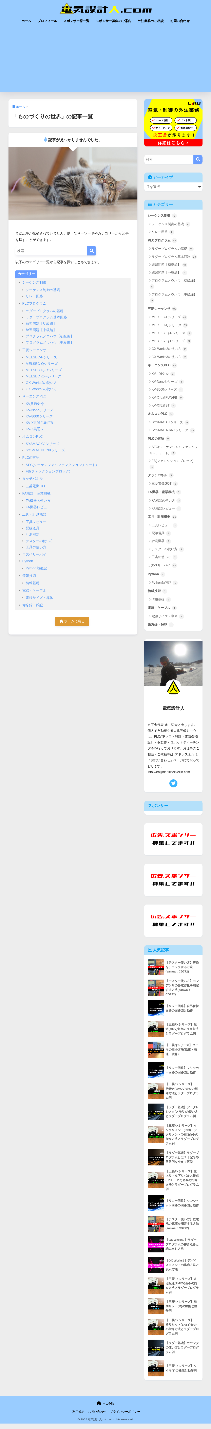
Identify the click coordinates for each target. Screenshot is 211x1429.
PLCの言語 (30, 458)
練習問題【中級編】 (41, 330)
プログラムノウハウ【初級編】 (50, 336)
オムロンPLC (32, 437)
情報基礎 (32, 583)
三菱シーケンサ (34, 350)
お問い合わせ (180, 21)
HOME (106, 1408)
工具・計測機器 (34, 514)
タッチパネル (32, 479)
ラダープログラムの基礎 (44, 311)
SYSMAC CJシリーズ (42, 444)
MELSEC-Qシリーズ (41, 364)
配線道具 (32, 528)
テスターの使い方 (39, 541)
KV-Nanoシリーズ (39, 410)
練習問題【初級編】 (41, 323)
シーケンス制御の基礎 (43, 290)
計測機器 (32, 534)
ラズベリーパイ (34, 554)
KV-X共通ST (35, 429)
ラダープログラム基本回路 (46, 317)
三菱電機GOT (36, 486)
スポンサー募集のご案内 (113, 21)
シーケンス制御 (34, 282)
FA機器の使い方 (38, 501)
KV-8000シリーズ (39, 416)
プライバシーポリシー (125, 1417)
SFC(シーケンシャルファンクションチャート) (61, 465)
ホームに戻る (72, 621)
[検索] (91, 250)
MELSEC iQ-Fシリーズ (43, 376)
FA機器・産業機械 (36, 493)
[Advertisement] (105, 62)
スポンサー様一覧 (76, 21)
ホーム (26, 21)
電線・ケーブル (34, 590)
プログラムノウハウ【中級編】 (50, 342)
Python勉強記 (36, 568)
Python (27, 561)
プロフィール (47, 21)
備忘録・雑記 (32, 605)
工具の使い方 (36, 547)
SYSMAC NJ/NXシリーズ (45, 450)
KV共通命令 (35, 404)
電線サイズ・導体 (39, 598)
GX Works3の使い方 (41, 389)
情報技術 (29, 576)
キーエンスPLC (34, 396)
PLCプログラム (34, 303)
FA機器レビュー (38, 507)
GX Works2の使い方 (41, 383)
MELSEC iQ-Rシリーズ (44, 370)
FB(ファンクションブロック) (48, 471)
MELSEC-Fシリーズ (41, 357)
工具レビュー (36, 522)
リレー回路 (34, 296)
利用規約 (78, 1417)
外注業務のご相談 (151, 21)
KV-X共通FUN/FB (39, 423)
